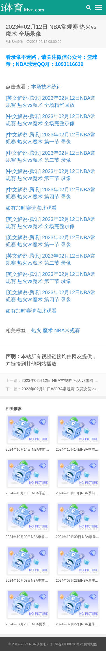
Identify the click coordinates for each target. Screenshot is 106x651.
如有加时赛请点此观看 (31, 208)
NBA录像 (16, 42)
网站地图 (91, 644)
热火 (36, 330)
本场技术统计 (46, 87)
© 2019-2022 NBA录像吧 (27, 644)
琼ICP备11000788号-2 (66, 644)
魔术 (48, 330)
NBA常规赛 (67, 330)
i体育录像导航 (28, 9)
